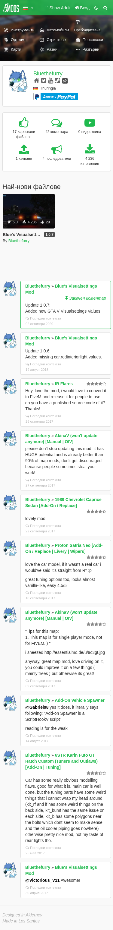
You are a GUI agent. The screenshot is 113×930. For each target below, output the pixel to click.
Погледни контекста (43, 318)
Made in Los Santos (21, 921)
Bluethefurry (48, 74)
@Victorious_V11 (42, 880)
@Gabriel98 (36, 707)
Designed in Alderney (22, 915)
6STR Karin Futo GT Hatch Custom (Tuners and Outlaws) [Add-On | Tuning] (61, 761)
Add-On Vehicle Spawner (80, 700)
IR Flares (64, 383)
